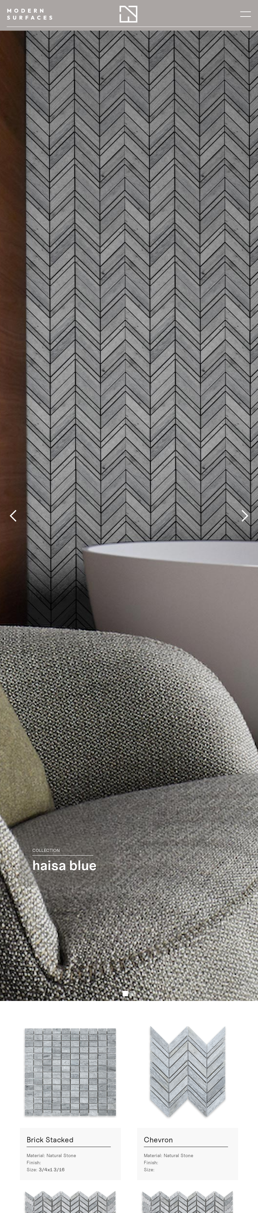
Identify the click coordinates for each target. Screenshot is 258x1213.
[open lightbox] (70, 1071)
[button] (245, 14)
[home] (29, 14)
